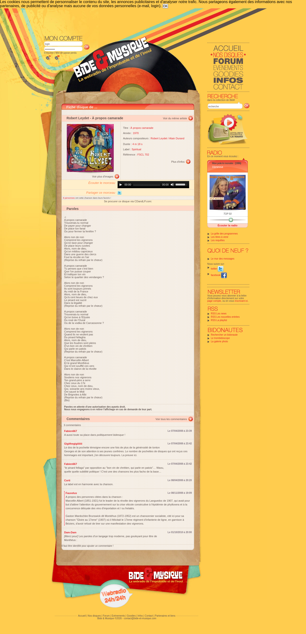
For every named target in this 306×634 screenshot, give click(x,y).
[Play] (121, 185)
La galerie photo (219, 341)
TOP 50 (227, 214)
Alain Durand (176, 138)
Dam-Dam (70, 532)
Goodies (131, 615)
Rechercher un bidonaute (224, 334)
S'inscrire (49, 53)
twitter (217, 268)
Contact (149, 615)
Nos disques (94, 615)
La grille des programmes (224, 233)
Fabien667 (70, 431)
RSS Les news (219, 313)
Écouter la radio (227, 225)
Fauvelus (71, 493)
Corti (67, 480)
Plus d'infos (178, 161)
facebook (219, 275)
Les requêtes (218, 240)
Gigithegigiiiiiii (73, 443)
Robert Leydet (78, 118)
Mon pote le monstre (222, 163)
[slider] (146, 184)
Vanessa (217, 167)
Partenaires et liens (165, 615)
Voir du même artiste (175, 118)
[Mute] (172, 185)
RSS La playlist (219, 320)
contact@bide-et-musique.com (140, 618)
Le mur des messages (222, 258)
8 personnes (69, 198)
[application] (153, 184)
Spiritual (136, 149)
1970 (136, 133)
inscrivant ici (241, 301)
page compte (214, 301)
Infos (140, 615)
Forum (106, 615)
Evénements (118, 615)
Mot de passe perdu (66, 53)
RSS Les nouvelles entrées (225, 317)
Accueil (82, 615)
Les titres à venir (219, 237)
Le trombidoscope (220, 338)
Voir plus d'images (102, 176)
